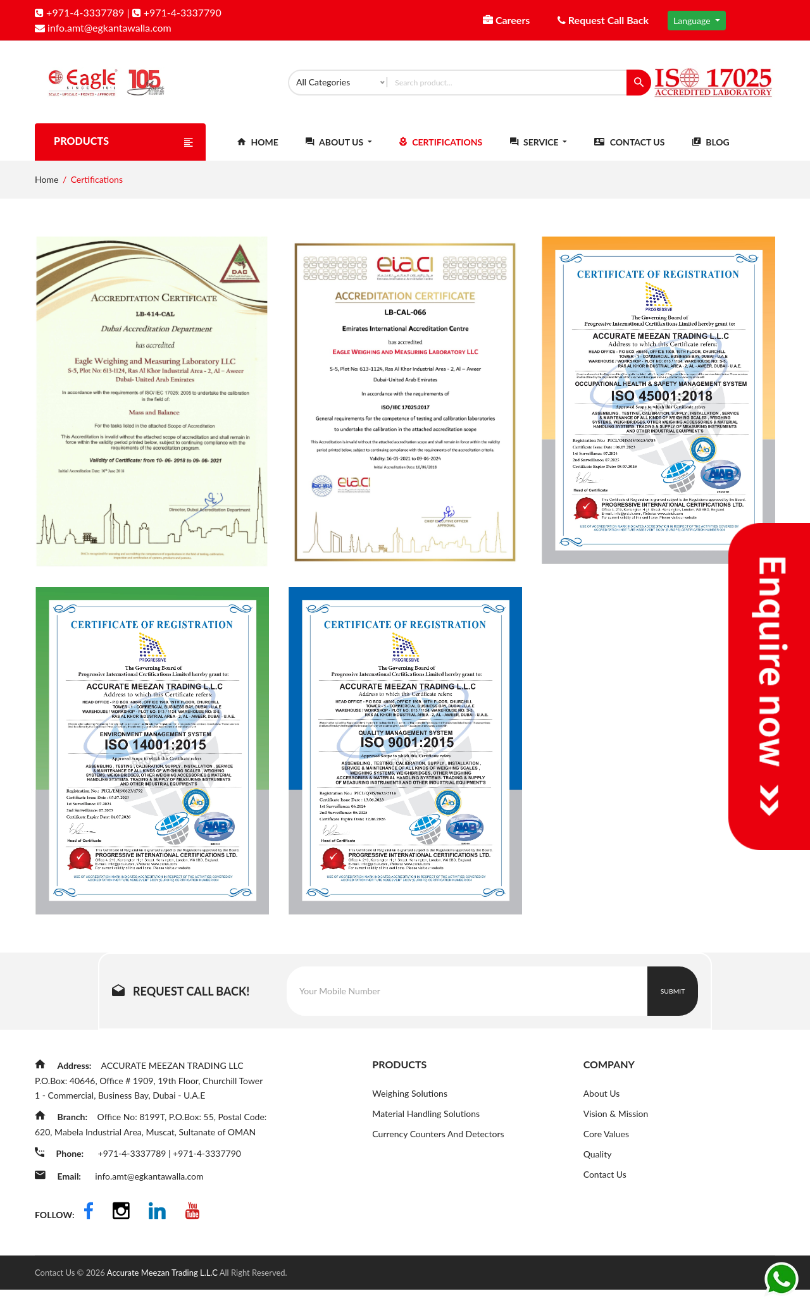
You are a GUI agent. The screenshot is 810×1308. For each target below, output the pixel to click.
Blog (711, 152)
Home (257, 152)
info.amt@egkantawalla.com (103, 28)
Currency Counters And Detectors (438, 1145)
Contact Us (629, 152)
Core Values (606, 1145)
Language (693, 20)
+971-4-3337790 (176, 12)
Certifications (440, 152)
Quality (597, 1166)
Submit (673, 1001)
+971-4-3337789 (79, 12)
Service (538, 152)
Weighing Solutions (409, 1104)
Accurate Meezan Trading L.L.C (163, 1291)
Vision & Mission (616, 1125)
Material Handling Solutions (426, 1125)
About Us (338, 152)
